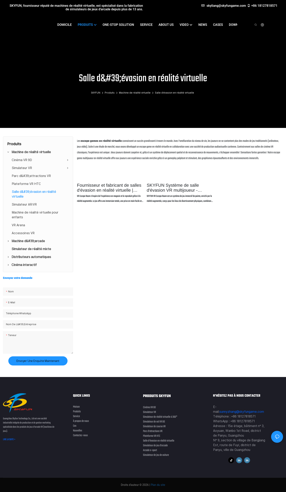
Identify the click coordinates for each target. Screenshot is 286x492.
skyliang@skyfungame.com (223, 6)
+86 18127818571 (262, 6)
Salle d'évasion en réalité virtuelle (174, 92)
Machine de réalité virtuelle (135, 92)
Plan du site (157, 484)
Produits (110, 92)
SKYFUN (95, 92)
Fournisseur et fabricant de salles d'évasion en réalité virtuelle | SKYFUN (109, 187)
